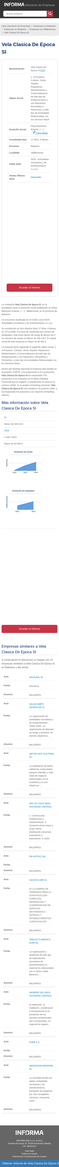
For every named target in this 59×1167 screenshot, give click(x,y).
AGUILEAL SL (36, 677)
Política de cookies (29, 1154)
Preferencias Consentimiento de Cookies (29, 1156)
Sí (5, 417)
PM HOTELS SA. (37, 856)
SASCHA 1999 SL (38, 880)
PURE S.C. (34, 1042)
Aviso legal (29, 1151)
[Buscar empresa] (25, 14)
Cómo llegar (40, 133)
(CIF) (42, 70)
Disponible (36, 177)
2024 (6, 430)
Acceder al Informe (29, 287)
